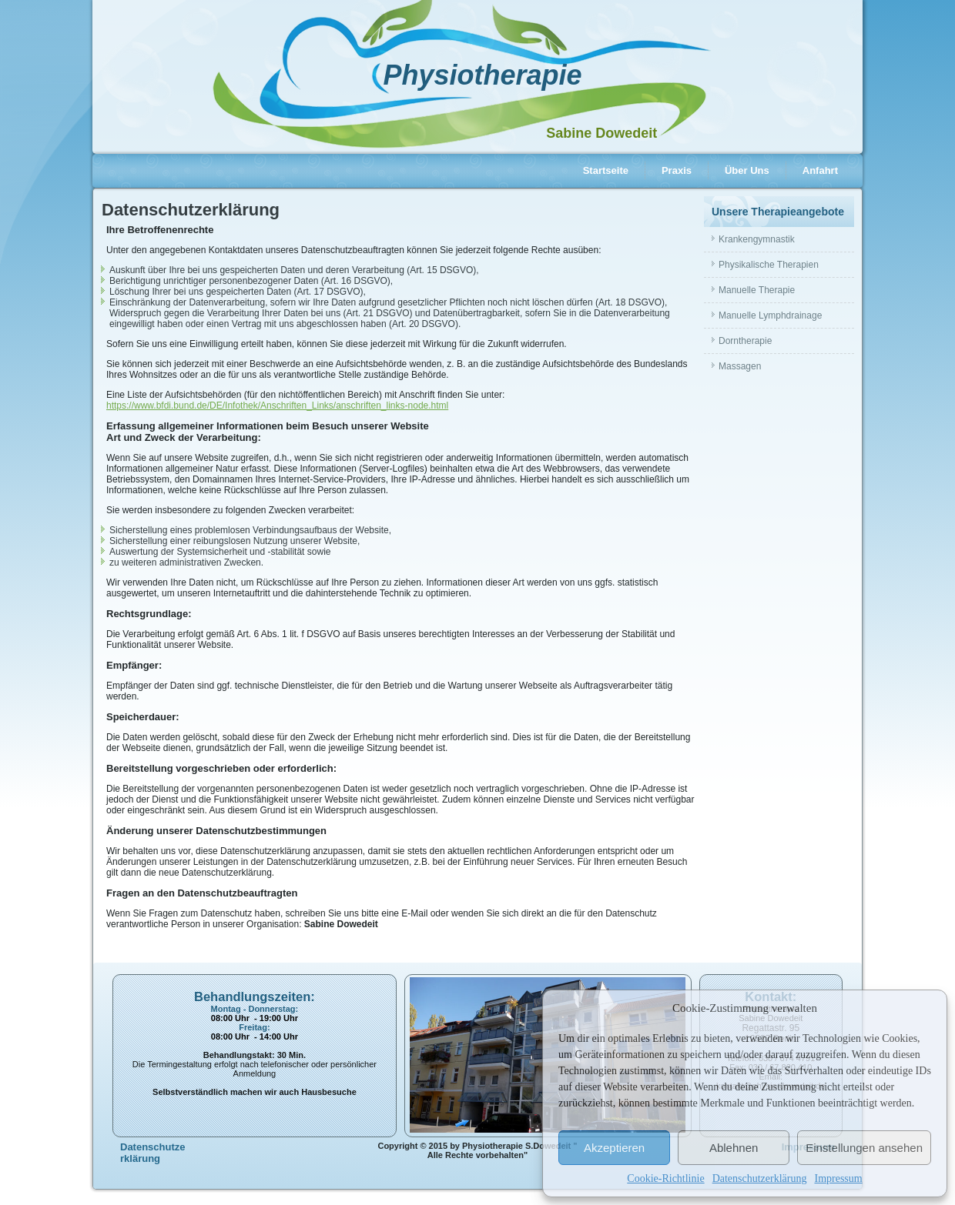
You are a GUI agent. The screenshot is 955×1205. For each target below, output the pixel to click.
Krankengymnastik (757, 239)
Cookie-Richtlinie (665, 1178)
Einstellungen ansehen (864, 1147)
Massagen (740, 366)
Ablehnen (733, 1147)
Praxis (677, 170)
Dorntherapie (745, 340)
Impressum (838, 1178)
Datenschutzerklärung (759, 1178)
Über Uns (747, 170)
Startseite (605, 170)
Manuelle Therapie (757, 290)
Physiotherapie (482, 75)
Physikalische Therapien (769, 264)
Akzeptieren (614, 1147)
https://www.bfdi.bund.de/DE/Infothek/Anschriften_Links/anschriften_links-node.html (277, 405)
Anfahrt (820, 170)
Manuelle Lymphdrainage (770, 315)
